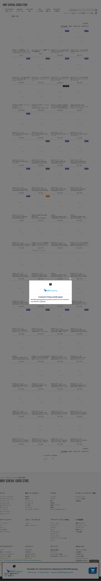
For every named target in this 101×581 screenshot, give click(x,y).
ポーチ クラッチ (5, 512)
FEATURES (28, 550)
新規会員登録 (54, 550)
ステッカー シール (81, 525)
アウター (53, 499)
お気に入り (74, 6)
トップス (53, 497)
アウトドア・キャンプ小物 (58, 538)
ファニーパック (4, 501)
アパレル (53, 493)
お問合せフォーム (81, 563)
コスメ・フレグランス (32, 520)
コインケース (29, 501)
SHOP (48, 10)
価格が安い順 (76, 26)
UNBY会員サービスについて (58, 556)
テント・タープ (55, 523)
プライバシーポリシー (82, 558)
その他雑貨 (79, 520)
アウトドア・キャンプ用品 (59, 520)
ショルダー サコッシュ (7, 499)
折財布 (27, 499)
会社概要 (78, 552)
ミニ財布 (28, 505)
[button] (56, 459)
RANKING (28, 552)
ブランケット (54, 534)
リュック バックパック (7, 497)
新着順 (70, 26)
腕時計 (52, 507)
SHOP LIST (28, 558)
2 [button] (47, 459)
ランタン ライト (55, 536)
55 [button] (53, 459)
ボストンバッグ (4, 514)
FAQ (39, 10)
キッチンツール (80, 497)
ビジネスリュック (5, 505)
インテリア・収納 (5, 556)
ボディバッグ (4, 507)
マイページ (67, 6)
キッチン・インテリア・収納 (86, 493)
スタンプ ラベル (5, 532)
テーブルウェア (55, 532)
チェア (52, 530)
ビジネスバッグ (4, 503)
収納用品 (78, 501)
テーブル (53, 528)
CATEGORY (9, 10)
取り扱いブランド (30, 556)
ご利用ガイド (80, 554)
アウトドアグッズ (5, 565)
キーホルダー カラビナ (32, 509)
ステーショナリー (6, 520)
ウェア (52, 540)
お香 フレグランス (30, 525)
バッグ (2, 493)
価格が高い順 (85, 26)
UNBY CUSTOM (30, 554)
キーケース (28, 507)
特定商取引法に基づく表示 (84, 561)
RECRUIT (57, 10)
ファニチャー (54, 525)
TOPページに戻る (81, 550)
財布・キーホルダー (32, 493)
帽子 (51, 501)
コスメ (27, 523)
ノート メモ (3, 523)
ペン (1, 525)
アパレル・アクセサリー (7, 554)
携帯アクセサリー (81, 523)
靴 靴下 (52, 503)
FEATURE (29, 10)
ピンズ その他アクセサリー (58, 509)
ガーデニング (80, 528)
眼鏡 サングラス (55, 505)
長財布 (27, 497)
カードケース (29, 503)
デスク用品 (3, 530)
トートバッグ (4, 509)
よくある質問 (81, 6)
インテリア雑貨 (80, 499)
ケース (2, 528)
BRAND (19, 10)
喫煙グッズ (79, 530)
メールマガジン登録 (56, 554)
